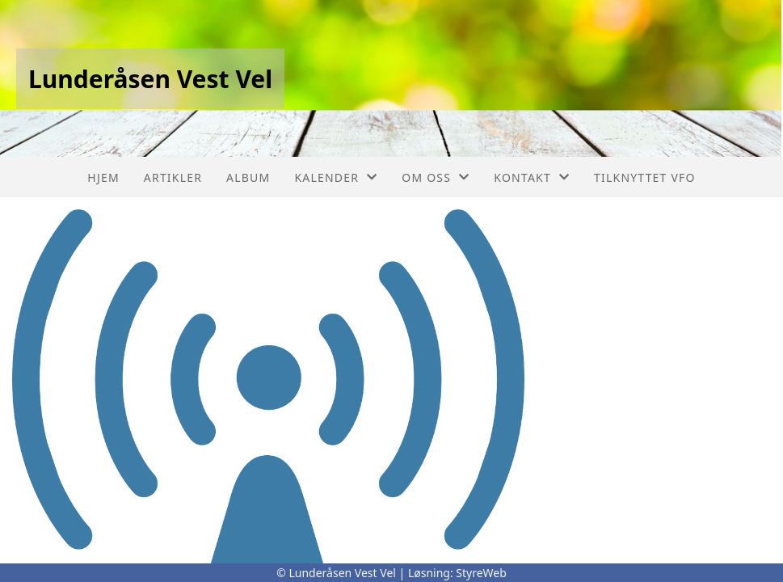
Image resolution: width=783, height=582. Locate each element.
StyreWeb (481, 572)
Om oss (435, 177)
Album (248, 177)
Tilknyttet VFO (645, 177)
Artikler (173, 177)
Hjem (103, 177)
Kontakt (532, 177)
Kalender (335, 177)
